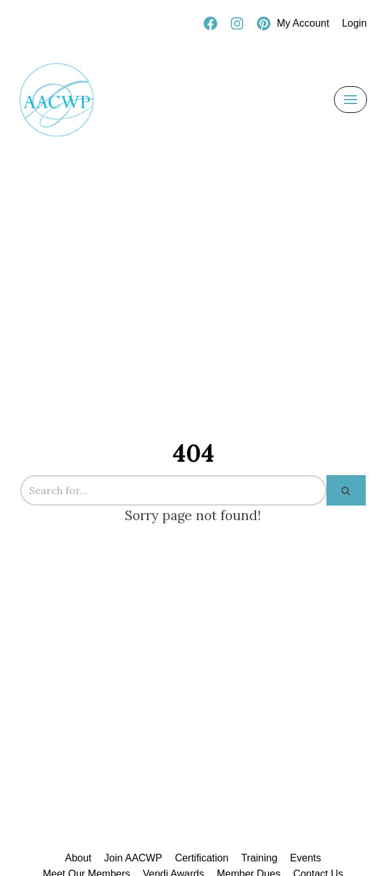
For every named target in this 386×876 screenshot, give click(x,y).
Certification (201, 858)
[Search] (173, 490)
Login (354, 23)
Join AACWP (133, 858)
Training (259, 858)
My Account (303, 23)
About (78, 858)
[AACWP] (57, 100)
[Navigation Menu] (350, 99)
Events (305, 858)
